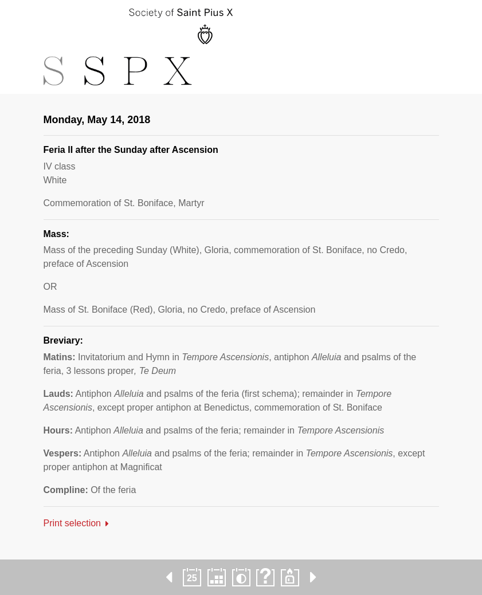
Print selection (72, 523)
